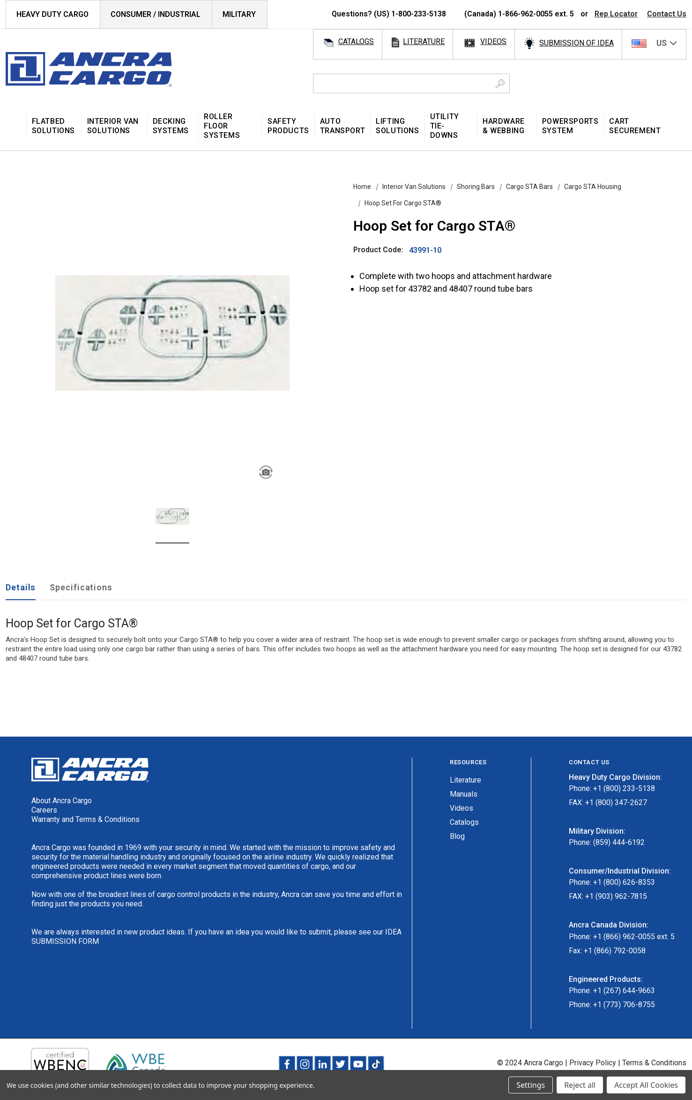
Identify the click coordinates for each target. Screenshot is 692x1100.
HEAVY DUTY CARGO (52, 14)
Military (239, 14)
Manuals (463, 794)
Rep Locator (616, 13)
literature (424, 41)
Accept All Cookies (646, 1085)
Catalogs (464, 822)
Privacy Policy (592, 1062)
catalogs (356, 41)
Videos (461, 808)
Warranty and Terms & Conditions (85, 819)
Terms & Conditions (654, 1062)
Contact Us (666, 13)
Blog (457, 836)
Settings (530, 1085)
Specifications (81, 587)
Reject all (579, 1085)
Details (21, 587)
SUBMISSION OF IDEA (576, 42)
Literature (465, 780)
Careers (44, 810)
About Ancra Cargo (61, 800)
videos (493, 41)
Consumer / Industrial (156, 14)
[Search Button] (500, 83)
